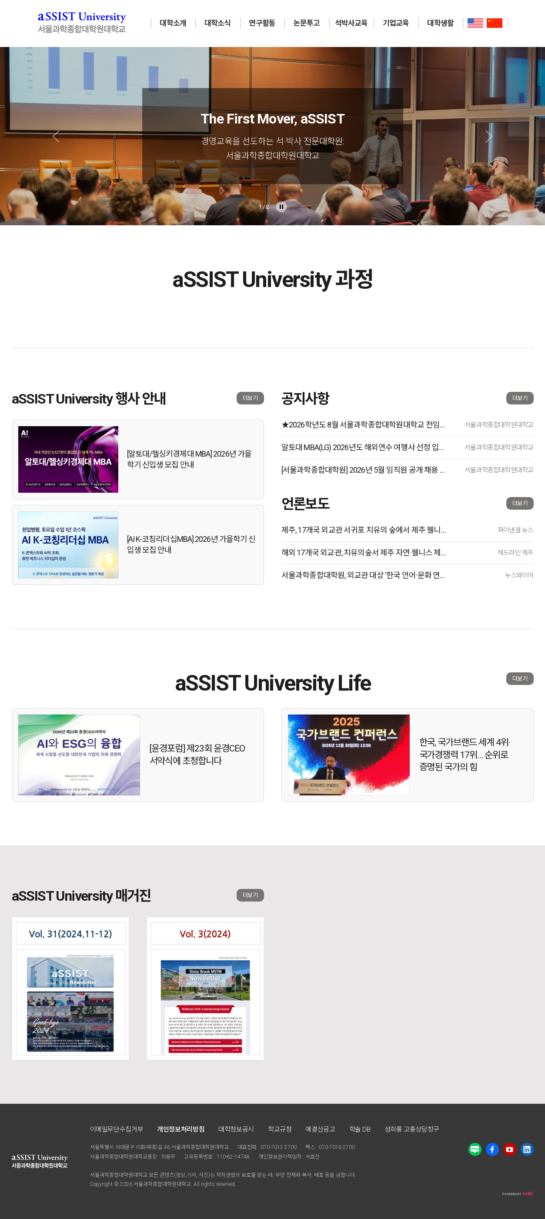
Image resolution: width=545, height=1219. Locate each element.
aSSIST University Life (273, 683)
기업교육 (396, 23)
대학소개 (173, 23)
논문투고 (307, 23)
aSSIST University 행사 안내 (89, 399)
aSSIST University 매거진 (81, 896)
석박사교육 (351, 23)
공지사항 (305, 399)
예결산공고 (320, 1129)
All (197, 1184)
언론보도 (305, 504)
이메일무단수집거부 (117, 1129)
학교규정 (280, 1129)
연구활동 (262, 23)
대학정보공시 (236, 1129)
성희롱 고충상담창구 (412, 1129)
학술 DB (360, 1129)
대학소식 (217, 23)
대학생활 (440, 23)
